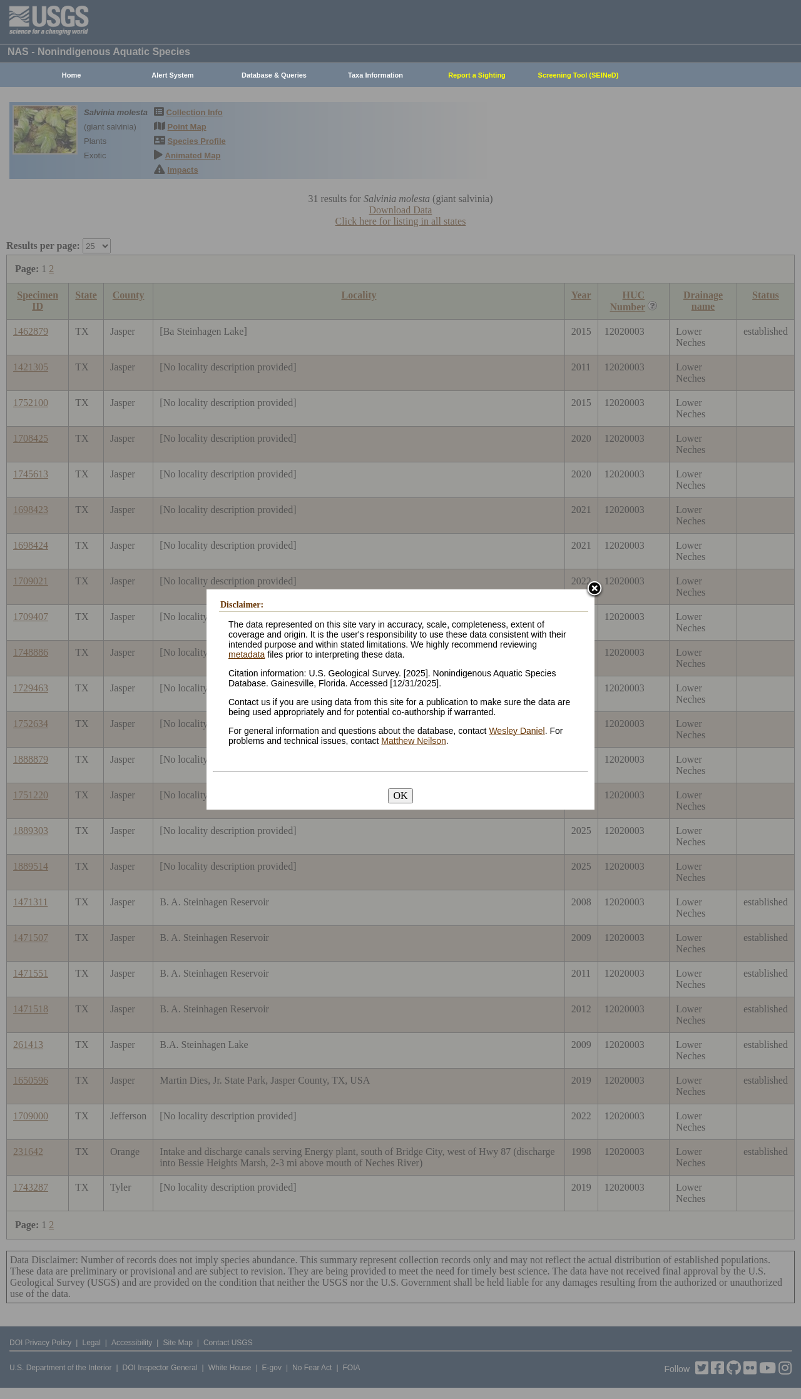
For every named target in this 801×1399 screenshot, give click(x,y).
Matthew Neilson (413, 741)
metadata (246, 654)
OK (400, 795)
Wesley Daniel (516, 731)
